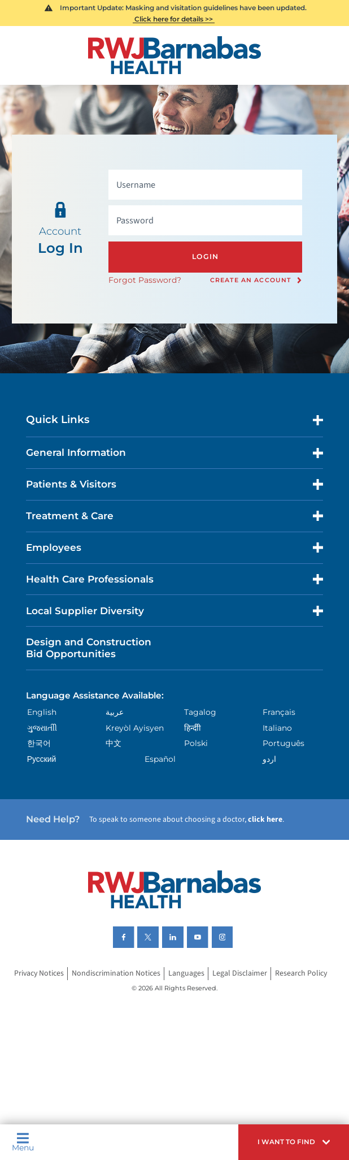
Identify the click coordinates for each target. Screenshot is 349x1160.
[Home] (175, 55)
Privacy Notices (39, 973)
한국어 (39, 743)
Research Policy (301, 973)
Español (160, 759)
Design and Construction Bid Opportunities (88, 647)
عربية (115, 712)
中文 (113, 743)
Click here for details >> (174, 19)
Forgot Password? (144, 279)
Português (283, 743)
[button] (293, 1142)
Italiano (277, 727)
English (41, 712)
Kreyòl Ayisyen (135, 727)
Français (279, 712)
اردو (269, 759)
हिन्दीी (192, 727)
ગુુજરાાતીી (42, 727)
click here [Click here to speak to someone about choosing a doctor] (265, 819)
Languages (186, 973)
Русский (41, 759)
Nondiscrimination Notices (116, 973)
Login (205, 256)
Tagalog (200, 712)
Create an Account (250, 280)
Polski (196, 743)
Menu (23, 1142)
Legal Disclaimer (239, 973)
